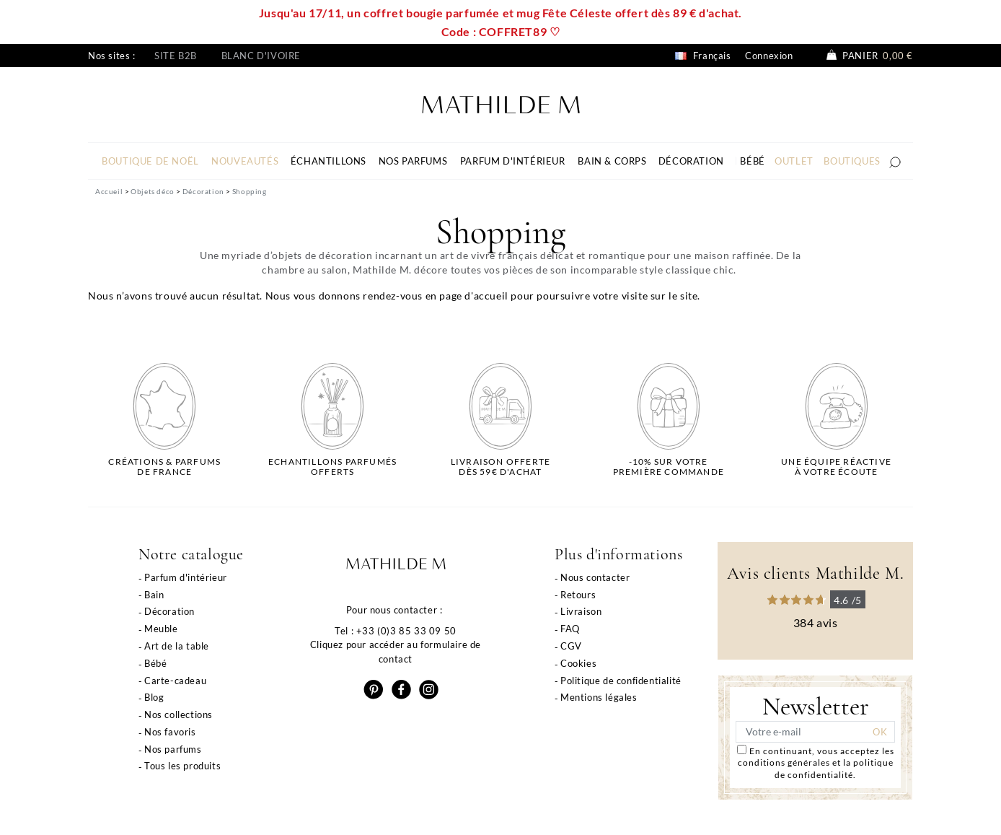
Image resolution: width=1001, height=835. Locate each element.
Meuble (161, 628)
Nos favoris (170, 732)
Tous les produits (182, 765)
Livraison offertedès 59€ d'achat (500, 467)
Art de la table (176, 646)
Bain (154, 594)
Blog (154, 697)
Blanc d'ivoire (261, 55)
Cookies (578, 663)
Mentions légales (599, 697)
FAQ (570, 628)
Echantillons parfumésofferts (332, 467)
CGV (571, 646)
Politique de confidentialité (621, 680)
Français (703, 55)
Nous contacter (595, 577)
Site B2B (175, 55)
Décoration (169, 611)
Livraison (580, 611)
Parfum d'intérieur (185, 577)
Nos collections (178, 714)
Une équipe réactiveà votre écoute (836, 467)
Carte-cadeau (175, 680)
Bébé (155, 663)
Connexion (769, 55)
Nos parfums (173, 749)
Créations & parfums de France (164, 467)
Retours (578, 594)
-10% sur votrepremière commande (668, 467)
